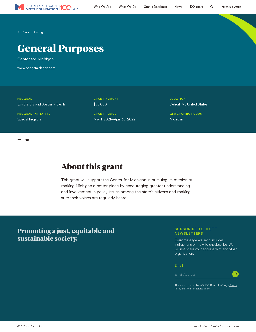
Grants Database (155, 7)
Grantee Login (231, 6)
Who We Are (102, 7)
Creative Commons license (225, 326)
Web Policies (200, 326)
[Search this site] (211, 7)
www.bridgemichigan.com (36, 68)
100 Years (196, 7)
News (178, 7)
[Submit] (235, 274)
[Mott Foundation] (47, 7)
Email (179, 265)
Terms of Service (194, 288)
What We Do (127, 7)
